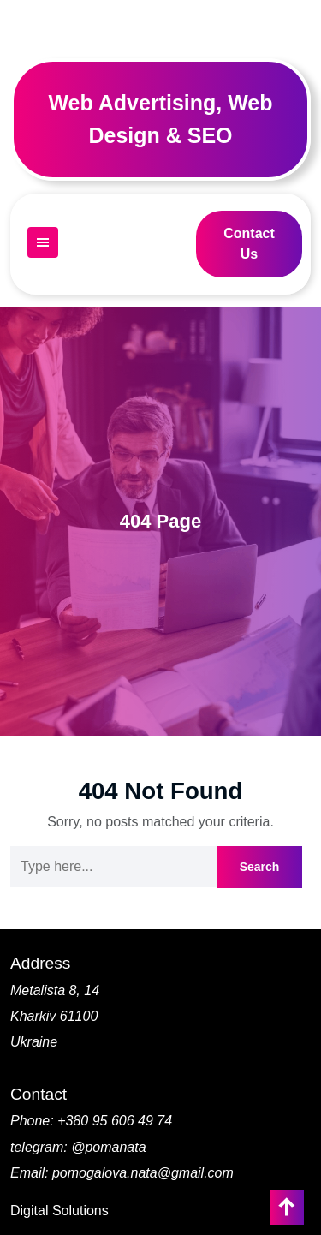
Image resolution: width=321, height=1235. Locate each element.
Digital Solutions (59, 1210)
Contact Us (249, 243)
